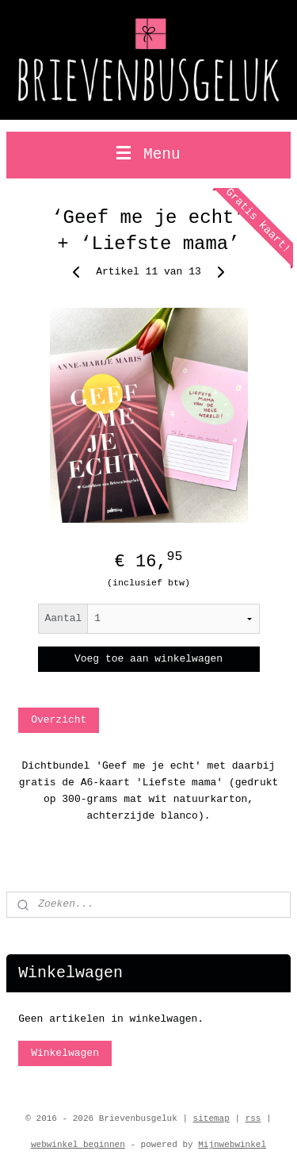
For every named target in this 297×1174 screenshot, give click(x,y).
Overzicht (58, 719)
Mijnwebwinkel (232, 1144)
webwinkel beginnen (78, 1144)
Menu (148, 154)
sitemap (211, 1118)
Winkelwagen (65, 1053)
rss (253, 1118)
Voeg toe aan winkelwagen (148, 659)
